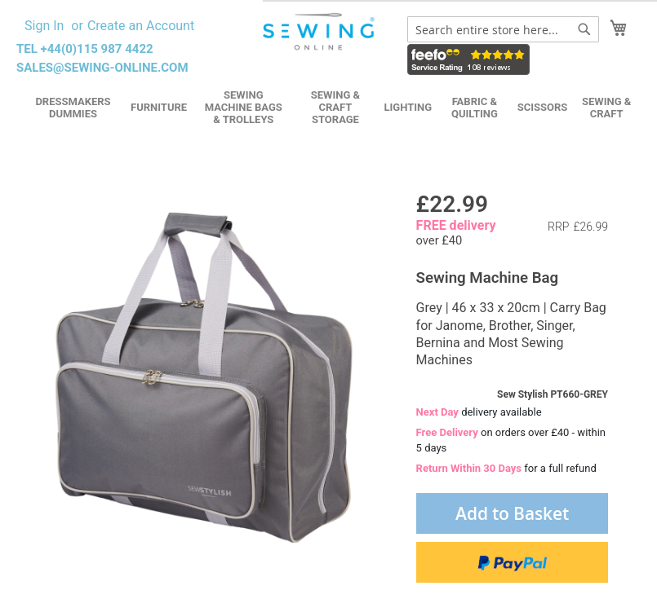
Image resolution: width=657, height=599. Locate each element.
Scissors (542, 107)
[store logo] (320, 31)
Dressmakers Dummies (72, 107)
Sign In (44, 25)
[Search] (584, 29)
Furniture (159, 107)
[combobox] (503, 29)
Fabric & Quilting (474, 107)
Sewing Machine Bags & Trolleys (243, 107)
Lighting (408, 107)
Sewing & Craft (606, 107)
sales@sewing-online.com (102, 67)
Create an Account (140, 25)
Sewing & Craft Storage (335, 107)
